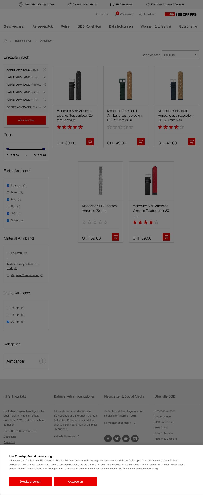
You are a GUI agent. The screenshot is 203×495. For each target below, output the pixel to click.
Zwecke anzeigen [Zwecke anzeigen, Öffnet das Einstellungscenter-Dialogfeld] (30, 481)
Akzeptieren (75, 481)
